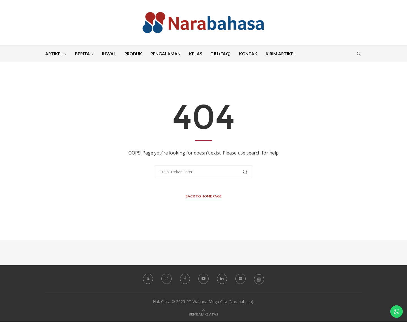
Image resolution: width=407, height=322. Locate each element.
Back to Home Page (203, 196)
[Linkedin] (222, 279)
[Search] (359, 53)
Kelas (195, 53)
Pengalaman (165, 53)
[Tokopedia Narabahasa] (259, 279)
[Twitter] (147, 279)
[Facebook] (185, 279)
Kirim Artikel (281, 53)
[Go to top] (203, 314)
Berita (82, 53)
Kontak (248, 53)
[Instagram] (166, 279)
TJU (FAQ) (221, 53)
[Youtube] (203, 279)
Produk (133, 53)
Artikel (54, 53)
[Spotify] (241, 279)
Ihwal (109, 53)
